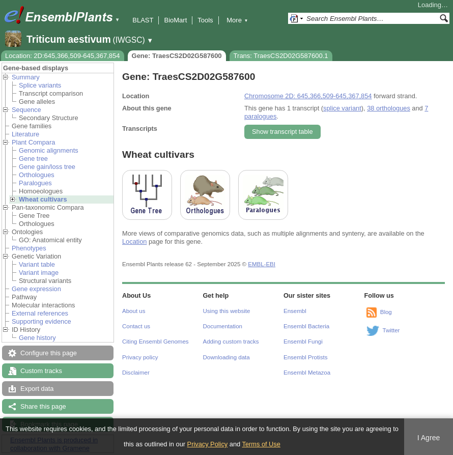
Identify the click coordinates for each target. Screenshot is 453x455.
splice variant (342, 108)
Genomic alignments (48, 150)
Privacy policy (140, 357)
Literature (25, 134)
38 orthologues (388, 108)
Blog (386, 312)
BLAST (142, 20)
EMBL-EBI (261, 264)
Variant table (37, 264)
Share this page (43, 406)
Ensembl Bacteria (306, 326)
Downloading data (226, 357)
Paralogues (35, 183)
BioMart (175, 20)
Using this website (226, 311)
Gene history (37, 338)
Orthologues (36, 175)
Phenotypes (29, 248)
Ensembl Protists (305, 357)
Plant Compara (33, 142)
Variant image (39, 272)
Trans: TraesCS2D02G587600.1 (281, 56)
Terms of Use (261, 444)
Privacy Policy (207, 444)
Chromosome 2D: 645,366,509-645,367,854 (308, 96)
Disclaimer (136, 372)
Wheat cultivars (43, 199)
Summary (26, 77)
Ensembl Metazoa (307, 372)
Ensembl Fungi (303, 341)
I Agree (428, 438)
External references (40, 313)
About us (133, 311)
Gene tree (33, 158)
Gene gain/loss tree (47, 166)
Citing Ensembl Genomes (155, 341)
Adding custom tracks (231, 341)
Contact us (136, 326)
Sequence (26, 109)
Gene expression (36, 289)
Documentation (222, 326)
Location (134, 241)
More (237, 20)
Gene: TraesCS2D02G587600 (177, 56)
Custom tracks (41, 371)
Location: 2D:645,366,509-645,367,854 (62, 56)
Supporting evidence (41, 321)
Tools (205, 20)
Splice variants (40, 85)
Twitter (391, 330)
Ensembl (295, 311)
